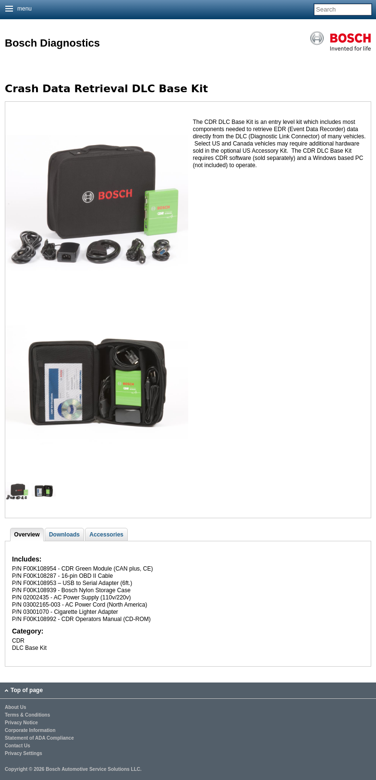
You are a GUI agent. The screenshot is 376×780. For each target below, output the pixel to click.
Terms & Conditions (27, 715)
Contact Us (17, 745)
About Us (15, 707)
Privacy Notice (21, 722)
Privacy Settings (23, 753)
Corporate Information (30, 730)
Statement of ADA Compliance (39, 738)
